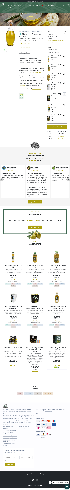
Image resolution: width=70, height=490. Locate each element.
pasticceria (22, 85)
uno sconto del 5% (33, 220)
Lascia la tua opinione (24, 47)
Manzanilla (48, 393)
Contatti (37, 5)
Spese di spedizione (24, 427)
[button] (66, 5)
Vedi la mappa (48, 411)
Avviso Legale (26, 474)
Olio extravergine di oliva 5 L (10, 438)
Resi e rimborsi (23, 429)
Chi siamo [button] (30, 5)
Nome (6, 455)
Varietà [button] (16, 5)
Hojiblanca (28, 393)
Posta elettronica (23, 455)
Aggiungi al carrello (56, 127)
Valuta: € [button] (51, 5)
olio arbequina (36, 89)
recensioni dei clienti (26, 46)
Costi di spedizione (24, 53)
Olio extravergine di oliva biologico (9, 444)
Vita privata (34, 474)
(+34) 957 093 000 (40, 413)
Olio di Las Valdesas (24, 31)
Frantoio (38, 393)
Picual (20, 393)
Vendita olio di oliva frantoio (10, 436)
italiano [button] (44, 5)
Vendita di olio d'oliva (10, 8)
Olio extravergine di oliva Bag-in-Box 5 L (9, 440)
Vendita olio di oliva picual (9, 430)
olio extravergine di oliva (34, 72)
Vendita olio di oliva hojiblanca (8, 433)
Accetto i (10, 461)
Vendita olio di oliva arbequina (8, 427)
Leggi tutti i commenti (35, 202)
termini (12, 461)
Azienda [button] (22, 5)
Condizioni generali (42, 474)
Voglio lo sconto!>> (35, 227)
